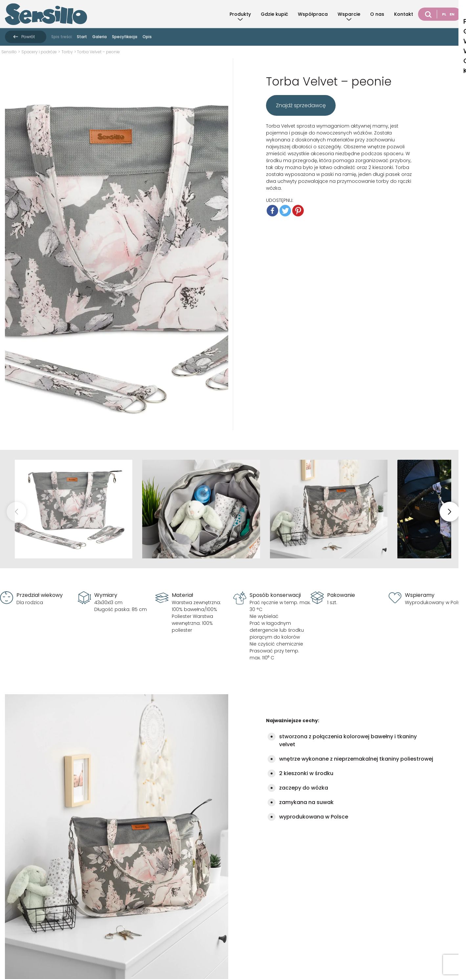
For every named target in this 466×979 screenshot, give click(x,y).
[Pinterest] (298, 210)
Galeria (99, 36)
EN (452, 14)
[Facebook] (272, 210)
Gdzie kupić (274, 14)
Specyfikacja (124, 36)
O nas (377, 14)
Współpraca (313, 14)
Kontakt (403, 14)
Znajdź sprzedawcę (301, 105)
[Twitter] (285, 210)
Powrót (28, 36)
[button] (449, 512)
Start (82, 36)
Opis (147, 36)
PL (444, 14)
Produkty (240, 14)
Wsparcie (349, 14)
